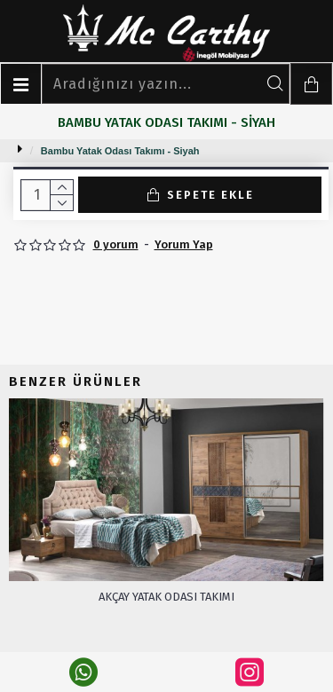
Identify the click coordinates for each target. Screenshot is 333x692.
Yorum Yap (184, 244)
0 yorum (116, 244)
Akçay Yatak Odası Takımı (166, 596)
